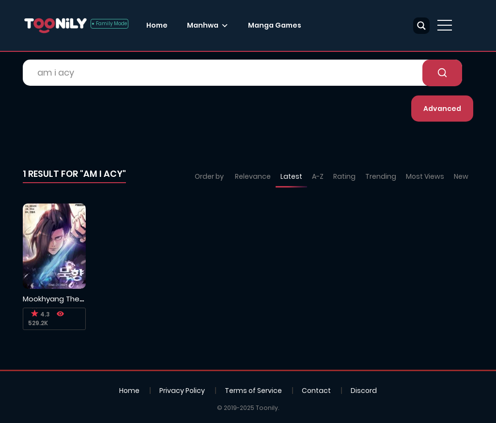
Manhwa (202, 25)
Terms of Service (253, 390)
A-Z (318, 176)
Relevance (253, 176)
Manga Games (274, 25)
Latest (291, 176)
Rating (344, 176)
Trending (380, 176)
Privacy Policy (182, 390)
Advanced (442, 108)
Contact (316, 390)
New (461, 176)
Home (157, 25)
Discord (364, 390)
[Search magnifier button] (421, 25)
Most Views (425, 176)
